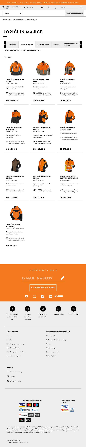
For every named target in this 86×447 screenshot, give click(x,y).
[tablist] (68, 8)
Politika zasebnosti (13, 348)
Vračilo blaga (50, 348)
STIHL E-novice (15, 381)
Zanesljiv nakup (58, 314)
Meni (13, 13)
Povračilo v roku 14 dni (43, 315)
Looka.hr (25, 442)
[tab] (12, 44)
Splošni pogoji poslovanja (15, 344)
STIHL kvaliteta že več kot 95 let (12, 317)
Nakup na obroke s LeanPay (56, 340)
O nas (9, 336)
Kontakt (12, 377)
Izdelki (9, 340)
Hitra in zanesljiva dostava (27, 317)
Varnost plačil (51, 356)
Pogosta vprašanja (16, 372)
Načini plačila (51, 336)
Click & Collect (74, 314)
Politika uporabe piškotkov (16, 352)
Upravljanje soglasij (13, 356)
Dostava (49, 344)
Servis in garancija (52, 352)
